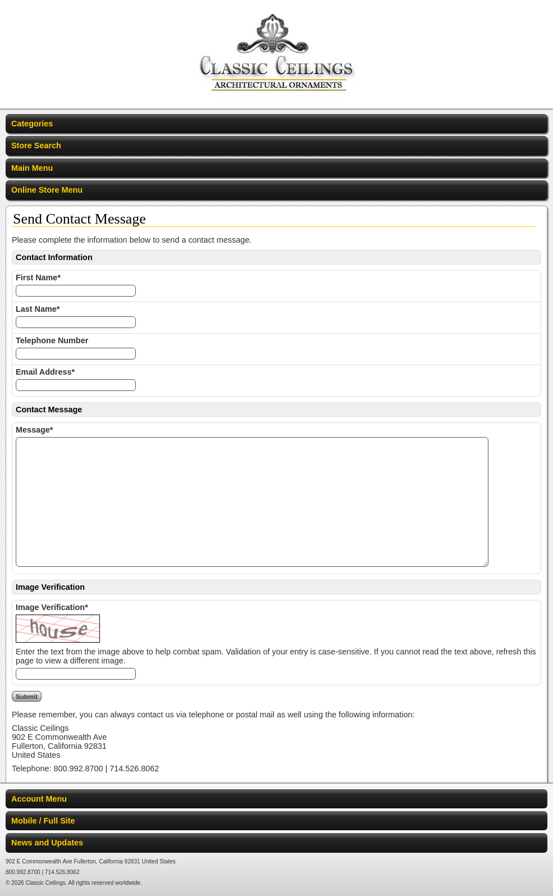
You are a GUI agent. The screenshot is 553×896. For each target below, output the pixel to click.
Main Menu (32, 167)
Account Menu (39, 798)
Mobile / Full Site (43, 820)
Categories (32, 123)
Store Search (36, 145)
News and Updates (47, 842)
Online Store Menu (47, 189)
